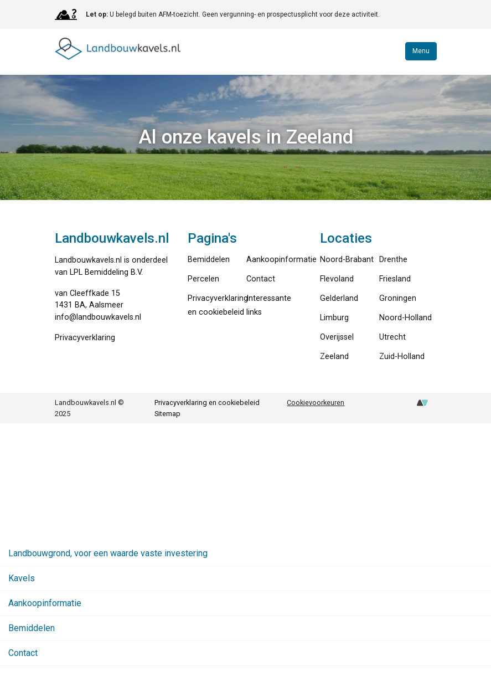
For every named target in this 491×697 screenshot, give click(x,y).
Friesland (395, 279)
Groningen (397, 298)
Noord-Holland (405, 317)
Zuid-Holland (402, 356)
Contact (260, 279)
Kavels (21, 578)
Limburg (334, 317)
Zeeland (334, 356)
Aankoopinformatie (281, 259)
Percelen (203, 279)
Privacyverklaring (85, 337)
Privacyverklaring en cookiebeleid (207, 402)
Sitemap (167, 413)
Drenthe (393, 259)
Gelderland (339, 298)
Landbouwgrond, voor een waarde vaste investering (108, 553)
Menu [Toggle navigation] (421, 51)
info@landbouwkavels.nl (98, 317)
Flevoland (337, 279)
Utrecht (392, 337)
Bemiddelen (209, 259)
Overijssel (337, 337)
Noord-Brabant (347, 259)
